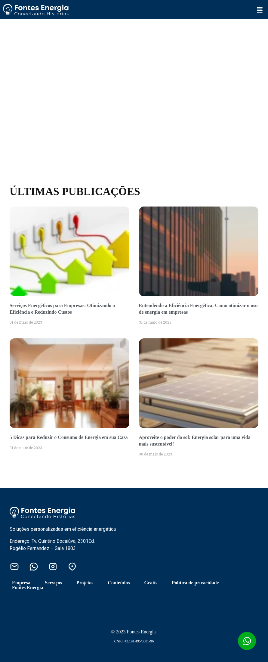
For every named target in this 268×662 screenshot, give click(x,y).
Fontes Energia (27, 587)
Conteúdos (119, 582)
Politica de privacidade (195, 582)
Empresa (21, 582)
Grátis (150, 582)
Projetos (85, 582)
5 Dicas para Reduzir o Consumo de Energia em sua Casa (69, 437)
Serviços (53, 582)
